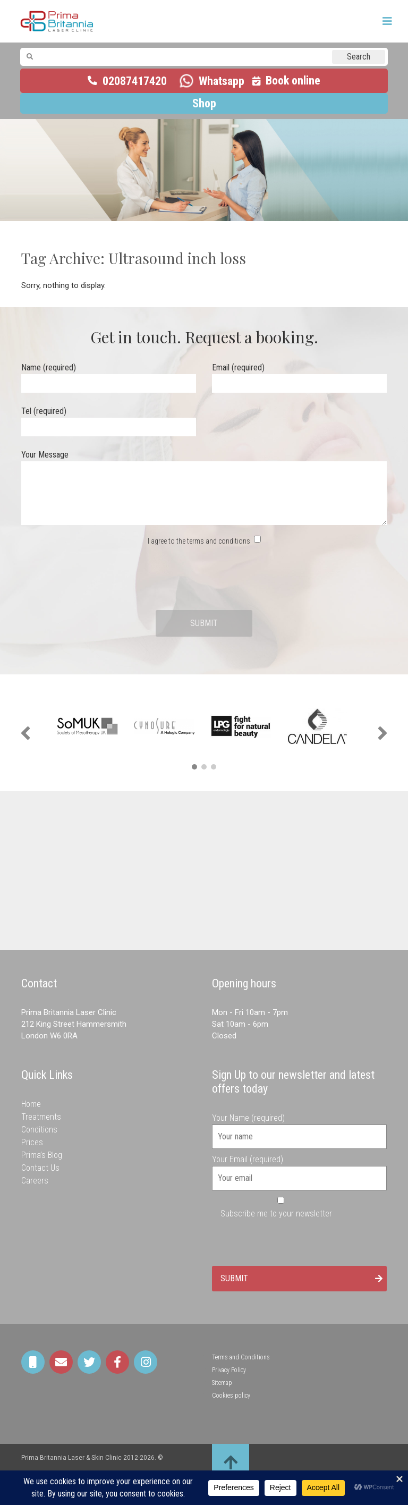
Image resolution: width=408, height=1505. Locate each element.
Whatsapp (221, 81)
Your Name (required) (299, 1127)
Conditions (39, 1129)
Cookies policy (231, 1395)
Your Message (204, 488)
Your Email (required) (299, 1168)
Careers (34, 1181)
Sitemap (222, 1382)
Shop (204, 103)
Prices (32, 1142)
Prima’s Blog (41, 1155)
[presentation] (204, 578)
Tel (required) (108, 419)
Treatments (41, 1117)
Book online (293, 80)
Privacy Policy (229, 1370)
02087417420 (135, 81)
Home (31, 1104)
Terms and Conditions (241, 1357)
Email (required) (299, 375)
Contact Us (40, 1168)
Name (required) (108, 375)
